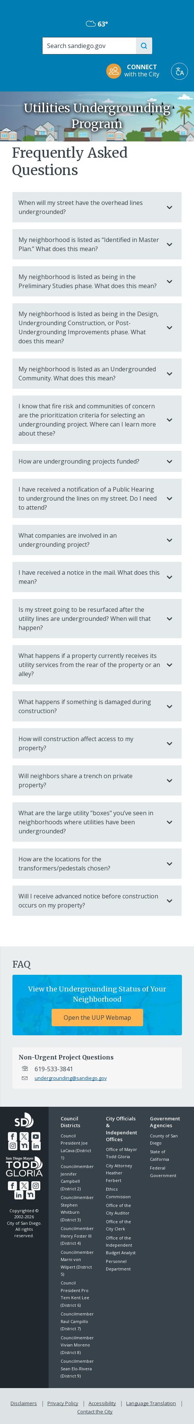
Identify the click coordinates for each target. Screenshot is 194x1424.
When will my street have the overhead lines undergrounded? (89, 207)
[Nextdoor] (24, 1144)
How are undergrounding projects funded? (89, 461)
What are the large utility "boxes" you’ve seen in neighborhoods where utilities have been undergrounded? (89, 822)
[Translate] (179, 71)
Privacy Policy (63, 1402)
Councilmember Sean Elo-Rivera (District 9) (77, 1368)
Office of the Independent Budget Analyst (121, 1245)
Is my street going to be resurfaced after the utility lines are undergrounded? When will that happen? (89, 618)
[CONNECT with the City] (135, 71)
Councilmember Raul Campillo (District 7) (77, 1321)
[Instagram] (13, 1144)
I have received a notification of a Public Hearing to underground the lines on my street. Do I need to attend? (89, 498)
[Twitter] (24, 1135)
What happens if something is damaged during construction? (89, 706)
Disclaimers (25, 1402)
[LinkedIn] (35, 1144)
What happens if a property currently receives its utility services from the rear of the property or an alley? (89, 665)
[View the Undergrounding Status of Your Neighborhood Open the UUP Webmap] (97, 1005)
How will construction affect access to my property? (89, 743)
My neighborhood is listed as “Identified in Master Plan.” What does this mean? (89, 244)
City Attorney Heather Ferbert (119, 1173)
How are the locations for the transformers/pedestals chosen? (89, 863)
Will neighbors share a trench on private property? (89, 780)
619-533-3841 (54, 1069)
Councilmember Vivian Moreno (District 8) (77, 1345)
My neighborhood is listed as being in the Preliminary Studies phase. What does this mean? (89, 281)
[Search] (89, 45)
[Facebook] (12, 1135)
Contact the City (95, 1409)
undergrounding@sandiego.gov (71, 1078)
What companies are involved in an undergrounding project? (89, 540)
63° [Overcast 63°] (97, 24)
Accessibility (102, 1402)
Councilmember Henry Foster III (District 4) (77, 1235)
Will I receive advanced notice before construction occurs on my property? (89, 900)
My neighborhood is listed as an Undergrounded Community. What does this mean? (89, 373)
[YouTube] (35, 1135)
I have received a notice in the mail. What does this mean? (89, 577)
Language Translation (150, 1402)
